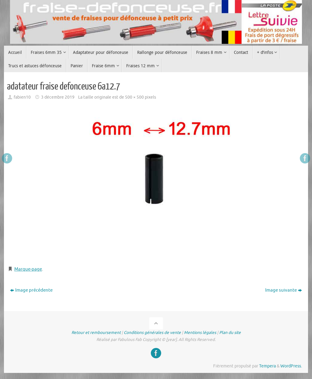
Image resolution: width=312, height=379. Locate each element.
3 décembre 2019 (58, 97)
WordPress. (291, 366)
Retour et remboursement (96, 332)
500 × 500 (134, 97)
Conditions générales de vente (152, 332)
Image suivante (283, 290)
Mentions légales (200, 332)
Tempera (267, 366)
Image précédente (31, 290)
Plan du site (230, 332)
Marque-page (28, 269)
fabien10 (22, 97)
